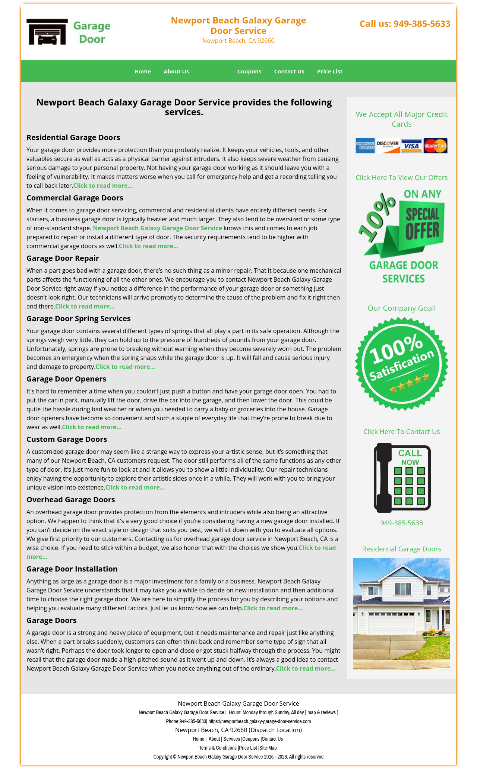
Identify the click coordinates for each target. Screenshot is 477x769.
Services (213, 71)
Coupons (249, 71)
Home (143, 71)
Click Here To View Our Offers (402, 177)
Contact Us (289, 71)
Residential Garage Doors (401, 548)
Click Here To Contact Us (401, 431)
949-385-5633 (422, 23)
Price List (329, 71)
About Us (176, 71)
